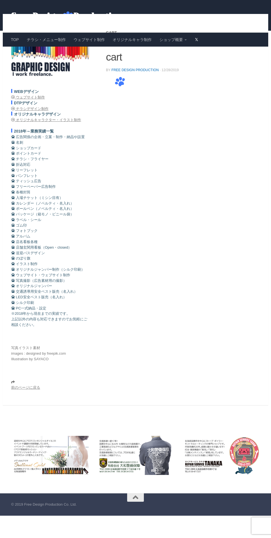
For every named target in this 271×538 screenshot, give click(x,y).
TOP (15, 39)
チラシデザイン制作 (30, 131)
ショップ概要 (171, 39)
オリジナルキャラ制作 (132, 39)
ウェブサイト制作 (89, 39)
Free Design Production (135, 92)
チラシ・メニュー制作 (46, 39)
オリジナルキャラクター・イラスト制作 (46, 142)
